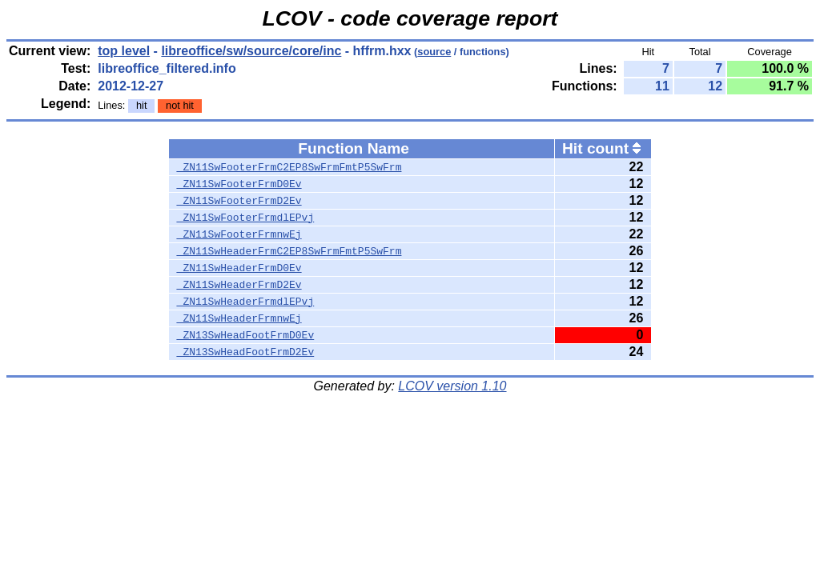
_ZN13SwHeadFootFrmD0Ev (246, 335)
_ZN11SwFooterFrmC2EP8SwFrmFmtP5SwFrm (289, 167)
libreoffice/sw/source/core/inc (251, 51)
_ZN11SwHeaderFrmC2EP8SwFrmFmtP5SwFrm (289, 251)
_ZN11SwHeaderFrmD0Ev (239, 268)
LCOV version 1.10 (452, 386)
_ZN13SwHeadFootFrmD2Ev (246, 352)
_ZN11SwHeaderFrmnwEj (239, 318)
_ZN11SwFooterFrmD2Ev (239, 201)
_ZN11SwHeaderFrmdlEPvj (246, 301)
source (434, 52)
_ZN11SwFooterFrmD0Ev (239, 184)
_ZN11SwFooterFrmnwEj (239, 234)
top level (124, 51)
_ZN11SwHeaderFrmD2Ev (239, 285)
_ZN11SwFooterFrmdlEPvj (246, 217)
